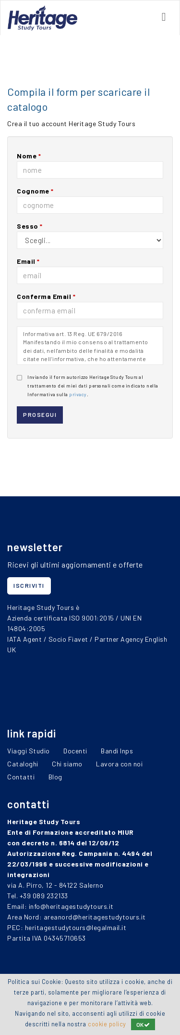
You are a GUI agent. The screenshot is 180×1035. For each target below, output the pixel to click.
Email (28, 261)
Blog (55, 777)
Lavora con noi (119, 764)
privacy (78, 394)
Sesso (30, 226)
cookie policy (107, 1024)
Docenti (75, 751)
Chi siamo (67, 764)
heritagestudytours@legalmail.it (76, 927)
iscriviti (29, 585)
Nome (29, 156)
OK (143, 1024)
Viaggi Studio (28, 751)
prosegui (40, 414)
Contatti (21, 777)
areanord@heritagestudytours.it (95, 917)
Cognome (35, 191)
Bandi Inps (117, 751)
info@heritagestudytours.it (71, 906)
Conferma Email (46, 296)
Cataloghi (22, 764)
